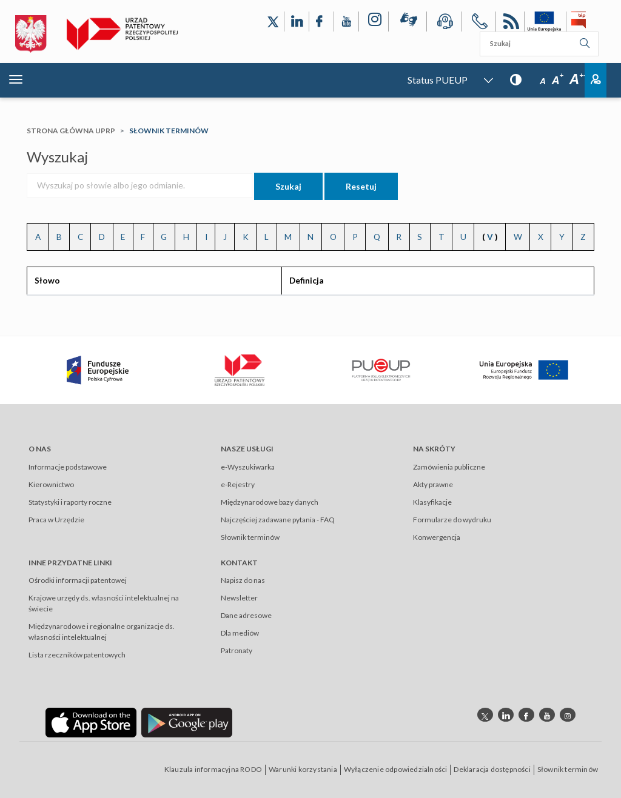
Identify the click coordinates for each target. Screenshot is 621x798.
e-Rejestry (238, 484)
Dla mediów (240, 632)
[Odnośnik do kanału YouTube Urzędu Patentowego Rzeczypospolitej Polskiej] (346, 22)
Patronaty (236, 650)
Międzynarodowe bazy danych (269, 502)
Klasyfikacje (432, 502)
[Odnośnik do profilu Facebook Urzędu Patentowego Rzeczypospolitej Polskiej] (321, 22)
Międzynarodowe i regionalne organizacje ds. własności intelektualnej (102, 632)
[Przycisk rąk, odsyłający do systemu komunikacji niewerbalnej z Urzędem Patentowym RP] (407, 22)
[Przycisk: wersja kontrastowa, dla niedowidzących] (516, 79)
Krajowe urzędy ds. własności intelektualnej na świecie (104, 603)
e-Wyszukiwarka (248, 466)
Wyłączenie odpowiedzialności (396, 769)
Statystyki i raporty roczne (70, 502)
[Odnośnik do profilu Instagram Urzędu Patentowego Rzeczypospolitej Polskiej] (373, 22)
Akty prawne (433, 484)
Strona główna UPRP (71, 130)
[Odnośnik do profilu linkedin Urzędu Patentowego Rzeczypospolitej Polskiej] (506, 715)
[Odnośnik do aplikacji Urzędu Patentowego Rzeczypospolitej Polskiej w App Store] (90, 722)
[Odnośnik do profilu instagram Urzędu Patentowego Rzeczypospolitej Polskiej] (568, 715)
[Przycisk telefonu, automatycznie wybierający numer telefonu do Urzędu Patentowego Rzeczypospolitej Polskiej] (478, 23)
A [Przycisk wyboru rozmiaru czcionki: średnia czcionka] (557, 81)
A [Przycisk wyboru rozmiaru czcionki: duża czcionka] (578, 79)
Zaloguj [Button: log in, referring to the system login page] (595, 80)
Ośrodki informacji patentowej (78, 580)
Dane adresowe (246, 615)
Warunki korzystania (303, 769)
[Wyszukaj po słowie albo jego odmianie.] (139, 185)
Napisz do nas (243, 580)
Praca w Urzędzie (56, 519)
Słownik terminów (250, 537)
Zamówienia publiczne (449, 466)
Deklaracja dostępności (492, 769)
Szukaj (288, 186)
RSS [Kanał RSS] (510, 23)
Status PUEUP (438, 79)
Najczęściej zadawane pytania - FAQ (278, 519)
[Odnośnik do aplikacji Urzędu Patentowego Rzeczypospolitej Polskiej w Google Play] (186, 722)
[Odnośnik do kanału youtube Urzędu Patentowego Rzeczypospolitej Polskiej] (547, 715)
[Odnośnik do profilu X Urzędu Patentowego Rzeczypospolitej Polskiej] (273, 22)
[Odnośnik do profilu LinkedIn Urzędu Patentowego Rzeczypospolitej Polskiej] (296, 22)
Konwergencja (436, 537)
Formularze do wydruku (452, 519)
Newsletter (239, 597)
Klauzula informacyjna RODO (213, 769)
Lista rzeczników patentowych (77, 654)
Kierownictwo (51, 484)
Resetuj (361, 186)
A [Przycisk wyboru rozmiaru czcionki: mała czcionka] (543, 81)
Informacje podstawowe (68, 466)
